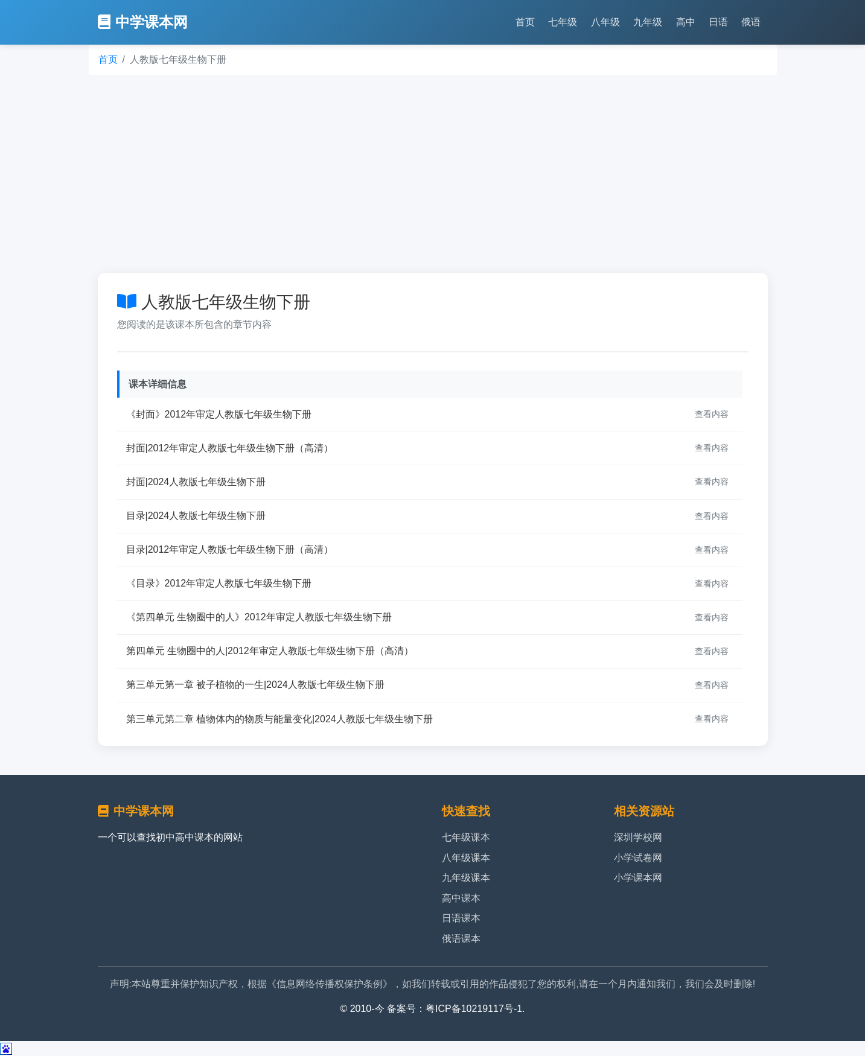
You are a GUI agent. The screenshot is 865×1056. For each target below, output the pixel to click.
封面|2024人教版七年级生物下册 (196, 482)
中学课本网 (143, 22)
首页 (525, 22)
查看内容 (712, 414)
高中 (685, 22)
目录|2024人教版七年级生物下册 (196, 516)
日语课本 (461, 918)
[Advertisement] (433, 173)
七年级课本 (466, 837)
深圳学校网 (638, 837)
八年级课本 (466, 858)
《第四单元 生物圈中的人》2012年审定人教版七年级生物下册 (259, 617)
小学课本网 (638, 878)
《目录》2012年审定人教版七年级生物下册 (219, 583)
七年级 (562, 22)
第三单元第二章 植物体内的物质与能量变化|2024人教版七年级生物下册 (279, 719)
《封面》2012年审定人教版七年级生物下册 (219, 414)
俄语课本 (461, 939)
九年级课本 (466, 878)
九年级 (647, 22)
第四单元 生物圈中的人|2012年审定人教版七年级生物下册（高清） (269, 651)
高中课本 (461, 898)
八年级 (605, 22)
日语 (718, 22)
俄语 (751, 22)
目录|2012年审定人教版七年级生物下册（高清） (230, 549)
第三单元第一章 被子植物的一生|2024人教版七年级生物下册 (255, 684)
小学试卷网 (638, 858)
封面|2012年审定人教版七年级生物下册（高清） (230, 448)
